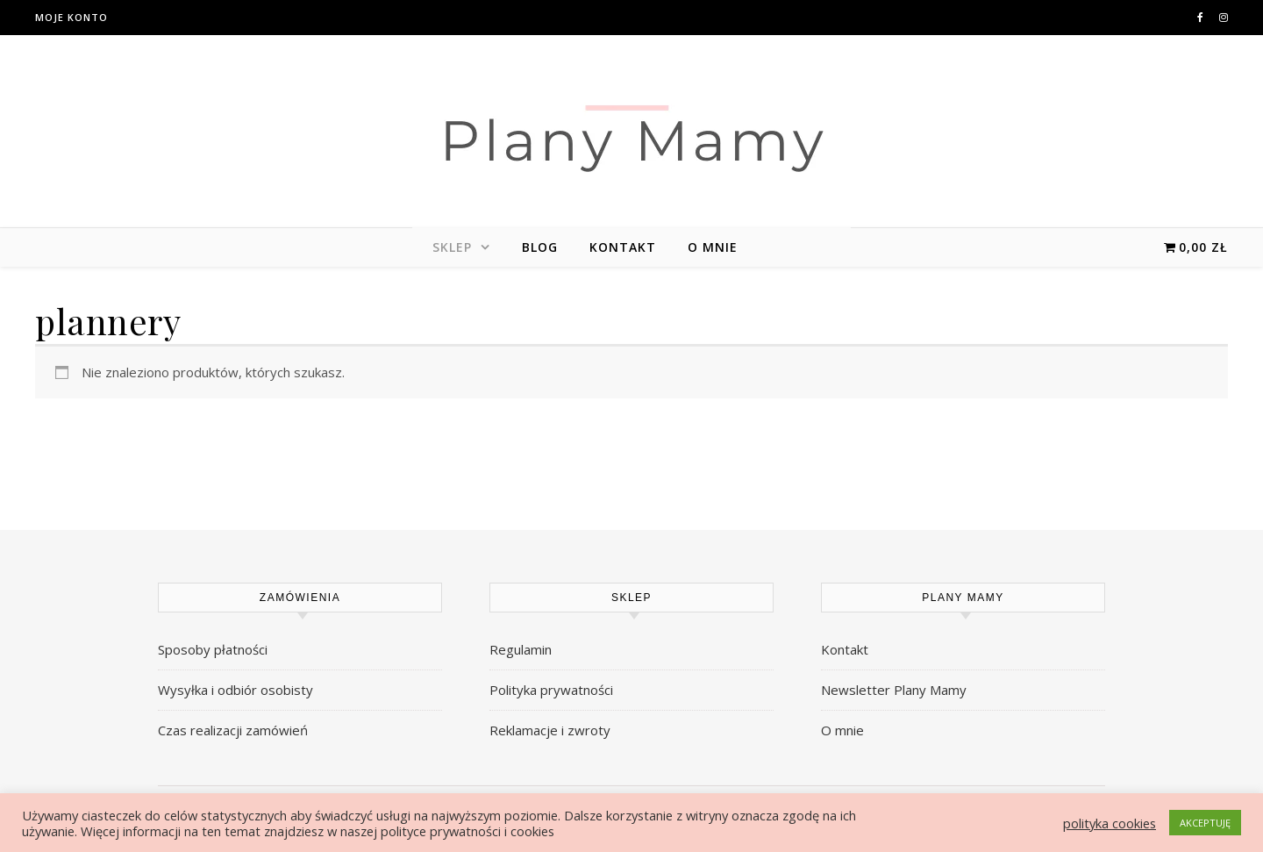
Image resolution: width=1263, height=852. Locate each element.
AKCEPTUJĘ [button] (1205, 822)
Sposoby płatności (213, 649)
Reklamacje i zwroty (549, 730)
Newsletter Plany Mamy (894, 689)
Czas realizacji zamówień (233, 730)
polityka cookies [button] (1109, 823)
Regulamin (520, 649)
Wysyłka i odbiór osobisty (235, 689)
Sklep (452, 247)
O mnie (713, 247)
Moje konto (71, 17)
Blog (540, 247)
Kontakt (622, 247)
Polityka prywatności (551, 689)
